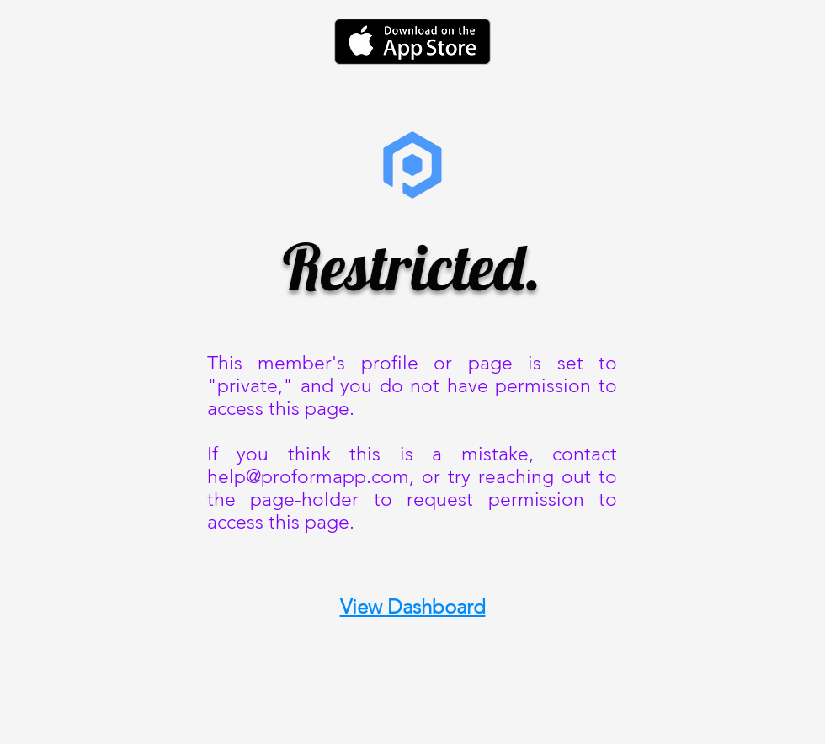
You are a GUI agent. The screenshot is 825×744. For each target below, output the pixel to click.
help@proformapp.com (308, 476)
